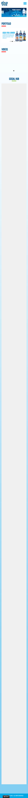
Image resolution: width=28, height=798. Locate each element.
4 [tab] (17, 15)
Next (25, 12)
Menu (25, 3)
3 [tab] (15, 15)
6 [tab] (19, 41)
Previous (2, 12)
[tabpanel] (14, 12)
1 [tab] (12, 15)
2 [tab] (12, 41)
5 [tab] (17, 41)
